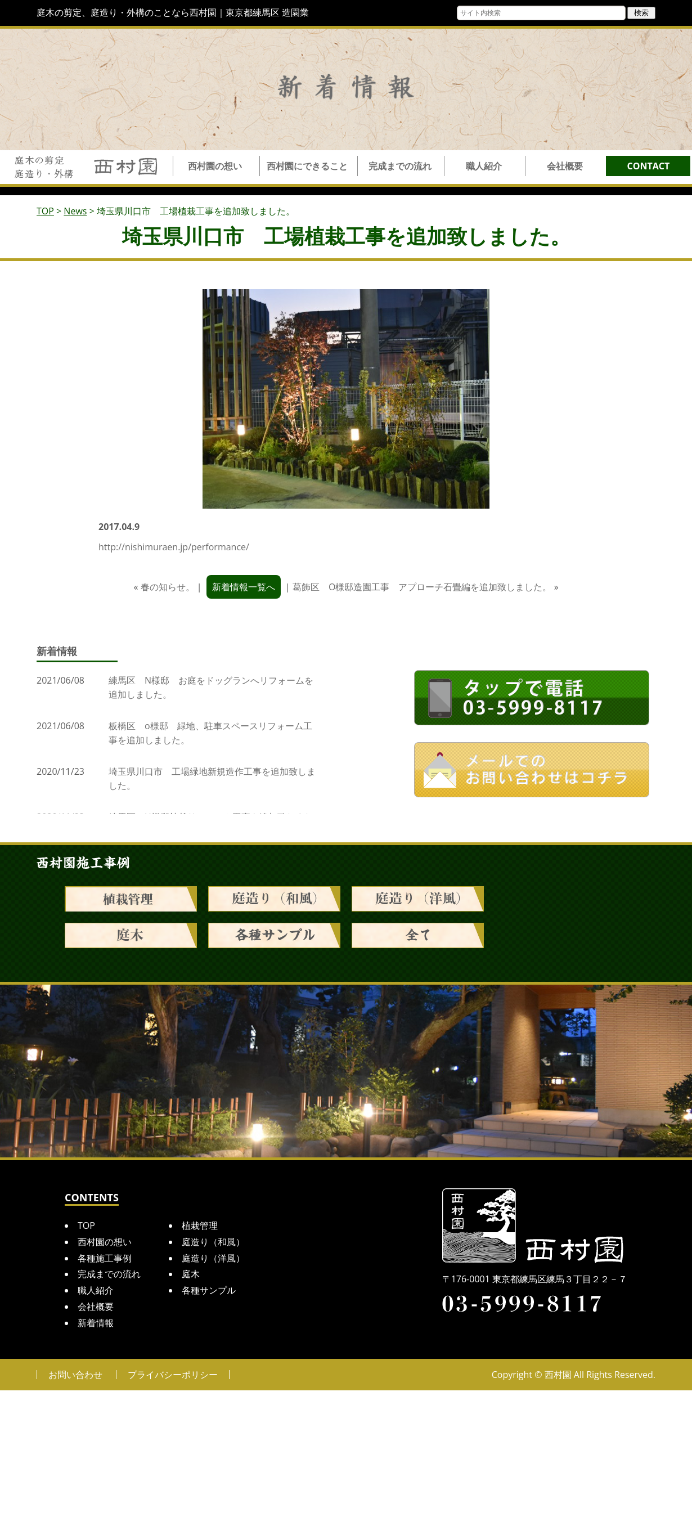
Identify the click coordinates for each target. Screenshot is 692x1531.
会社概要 (565, 166)
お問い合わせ (75, 1374)
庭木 (191, 1274)
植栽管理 (200, 1225)
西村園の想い (215, 166)
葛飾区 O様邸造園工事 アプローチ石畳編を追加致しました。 (422, 587)
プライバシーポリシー (173, 1374)
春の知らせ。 (168, 587)
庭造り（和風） (213, 1242)
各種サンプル (209, 1290)
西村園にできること (307, 166)
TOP (86, 1225)
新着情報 (96, 1323)
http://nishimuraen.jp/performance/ (173, 547)
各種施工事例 (105, 1258)
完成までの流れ (400, 166)
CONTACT (648, 166)
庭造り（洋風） (213, 1258)
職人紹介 (484, 166)
